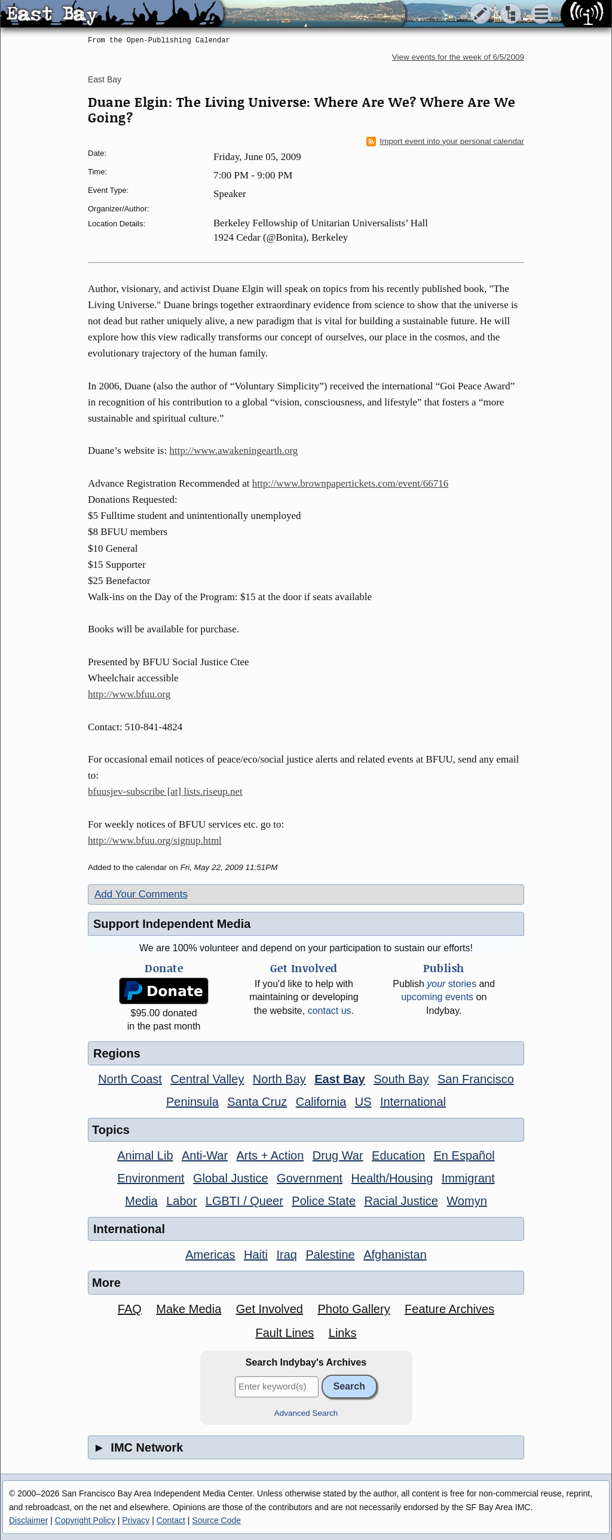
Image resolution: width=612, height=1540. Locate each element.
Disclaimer (28, 1520)
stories (451, 984)
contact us (329, 1011)
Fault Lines (285, 1332)
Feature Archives (449, 1308)
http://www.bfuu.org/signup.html (155, 840)
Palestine (329, 1254)
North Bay (279, 1079)
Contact (171, 1520)
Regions (116, 1053)
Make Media (188, 1308)
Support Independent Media (171, 923)
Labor (181, 1200)
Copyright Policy (85, 1520)
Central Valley (207, 1079)
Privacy (135, 1520)
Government (309, 1178)
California (321, 1101)
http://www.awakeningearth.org (233, 450)
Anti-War (205, 1155)
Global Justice (230, 1178)
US (363, 1101)
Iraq (286, 1254)
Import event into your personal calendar (445, 141)
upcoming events (437, 997)
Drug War (338, 1155)
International (413, 1101)
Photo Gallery (353, 1308)
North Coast (130, 1079)
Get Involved (269, 1308)
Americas (210, 1254)
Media (141, 1200)
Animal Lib (145, 1155)
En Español (464, 1155)
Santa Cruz (257, 1101)
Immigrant (468, 1178)
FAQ (130, 1308)
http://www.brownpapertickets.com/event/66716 (350, 483)
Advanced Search (306, 1413)
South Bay (401, 1079)
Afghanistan (395, 1254)
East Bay (104, 79)
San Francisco (475, 1079)
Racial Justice (400, 1200)
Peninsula (192, 1101)
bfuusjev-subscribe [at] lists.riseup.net (165, 791)
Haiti (256, 1254)
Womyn (466, 1200)
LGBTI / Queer (244, 1200)
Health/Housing (392, 1178)
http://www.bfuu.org (129, 694)
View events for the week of (458, 57)
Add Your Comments (141, 894)
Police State (324, 1200)
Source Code (216, 1520)
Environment (150, 1178)
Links (343, 1332)
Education (398, 1155)
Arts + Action (270, 1155)
